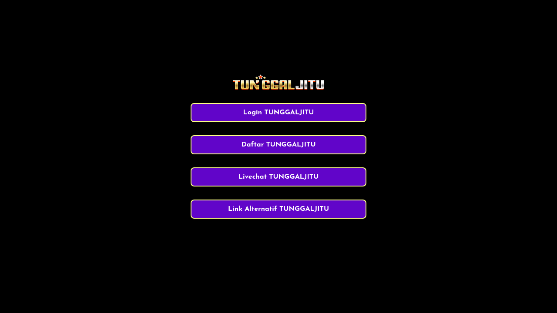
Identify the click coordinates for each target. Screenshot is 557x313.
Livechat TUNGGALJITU (278, 176)
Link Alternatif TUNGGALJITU (278, 209)
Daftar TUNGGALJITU (278, 144)
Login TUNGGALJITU (278, 112)
